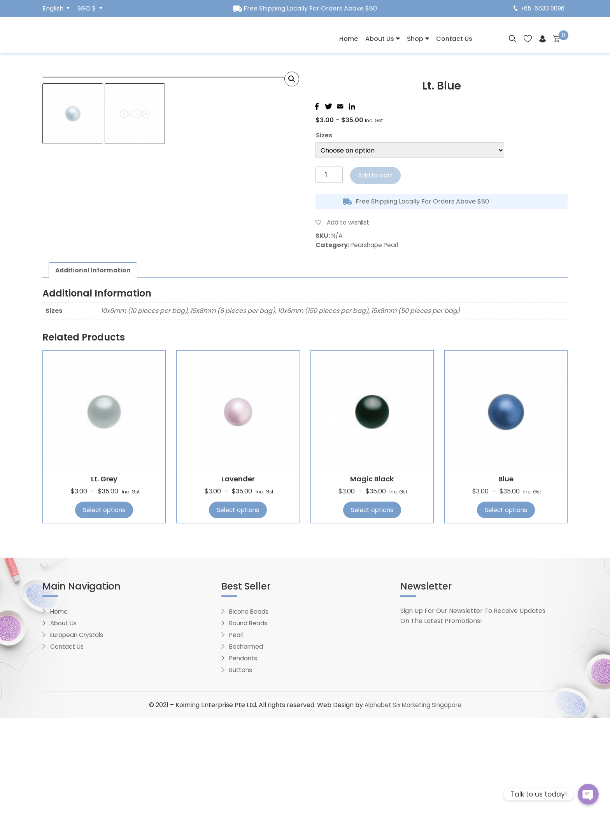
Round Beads (248, 721)
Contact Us (454, 38)
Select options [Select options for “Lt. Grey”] (104, 608)
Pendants (243, 756)
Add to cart (375, 175)
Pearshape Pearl (376, 244)
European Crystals (78, 732)
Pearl (237, 732)
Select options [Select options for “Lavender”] (238, 608)
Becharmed (247, 744)
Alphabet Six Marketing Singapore (413, 802)
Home (348, 38)
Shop (415, 38)
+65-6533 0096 (537, 8)
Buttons (241, 767)
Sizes (324, 135)
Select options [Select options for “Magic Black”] (372, 608)
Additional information (94, 367)
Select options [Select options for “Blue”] (506, 608)
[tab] (94, 368)
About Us (379, 38)
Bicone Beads (249, 709)
